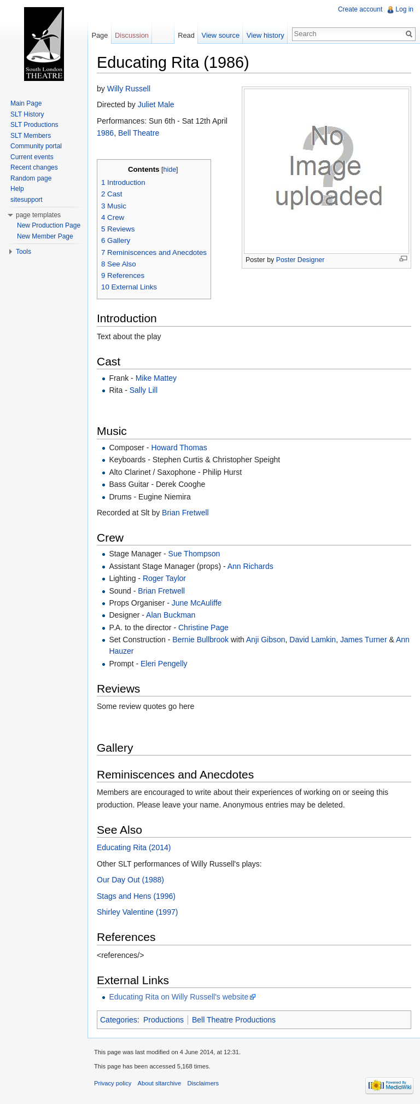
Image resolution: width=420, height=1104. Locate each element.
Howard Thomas (179, 447)
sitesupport (26, 200)
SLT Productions (34, 125)
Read (186, 35)
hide (169, 169)
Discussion (132, 35)
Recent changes (34, 167)
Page (99, 35)
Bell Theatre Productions (234, 1019)
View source (221, 35)
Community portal (36, 146)
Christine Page (203, 627)
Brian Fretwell (185, 512)
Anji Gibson (265, 639)
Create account (360, 9)
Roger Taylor (164, 578)
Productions (163, 1019)
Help (17, 189)
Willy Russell (128, 88)
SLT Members (30, 136)
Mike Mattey (156, 378)
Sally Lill (144, 390)
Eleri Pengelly (164, 663)
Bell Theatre (138, 133)
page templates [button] (38, 215)
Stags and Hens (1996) (136, 896)
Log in (404, 9)
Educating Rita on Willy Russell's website (178, 996)
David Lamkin (312, 639)
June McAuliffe (197, 603)
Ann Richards (250, 566)
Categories (118, 1019)
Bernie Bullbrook (200, 639)
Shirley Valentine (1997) (137, 912)
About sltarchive (160, 1083)
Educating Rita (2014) (134, 847)
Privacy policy (112, 1083)
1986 (105, 133)
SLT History (27, 114)
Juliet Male (156, 104)
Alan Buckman (170, 615)
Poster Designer (300, 260)
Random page (30, 178)
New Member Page (45, 236)
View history (265, 35)
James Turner (363, 639)
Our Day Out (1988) (130, 879)
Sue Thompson (194, 553)
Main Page (26, 103)
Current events (32, 157)
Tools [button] (23, 251)
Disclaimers (203, 1083)
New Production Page (48, 225)
